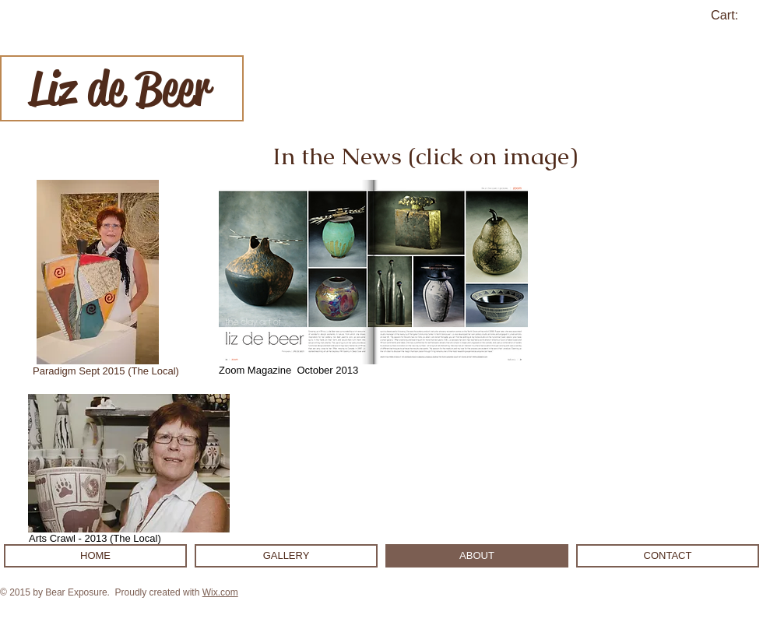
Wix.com (220, 592)
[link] (734, 15)
